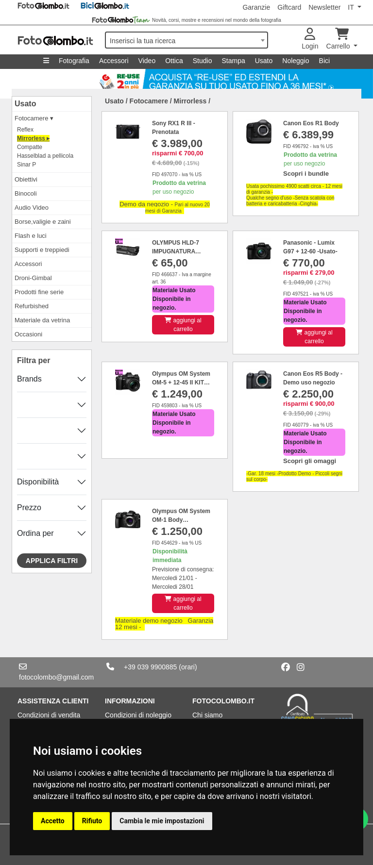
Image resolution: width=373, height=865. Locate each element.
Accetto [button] (53, 821)
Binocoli (26, 193)
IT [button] (352, 7)
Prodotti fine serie (39, 292)
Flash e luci (31, 235)
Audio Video (32, 207)
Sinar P (26, 164)
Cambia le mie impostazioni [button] (161, 821)
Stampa (233, 61)
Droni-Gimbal (33, 278)
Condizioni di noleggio (138, 715)
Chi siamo (207, 715)
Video (147, 61)
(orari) (188, 667)
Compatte (29, 147)
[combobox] (186, 40)
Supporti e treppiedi (42, 249)
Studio (202, 61)
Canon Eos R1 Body (311, 123)
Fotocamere (149, 101)
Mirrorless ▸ (33, 138)
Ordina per (35, 533)
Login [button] (310, 39)
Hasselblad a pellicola (45, 155)
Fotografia (74, 61)
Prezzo (29, 507)
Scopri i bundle (306, 173)
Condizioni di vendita (48, 715)
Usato (264, 61)
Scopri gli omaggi (309, 461)
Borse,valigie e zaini (43, 221)
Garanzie (256, 7)
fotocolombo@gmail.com (56, 677)
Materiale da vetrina (42, 320)
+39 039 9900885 (150, 667)
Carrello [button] (339, 39)
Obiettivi (26, 179)
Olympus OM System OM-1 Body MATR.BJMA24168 (181, 520)
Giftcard (289, 7)
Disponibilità (38, 482)
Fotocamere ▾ (34, 118)
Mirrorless (190, 101)
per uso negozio (179, 187)
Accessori (114, 61)
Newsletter (324, 7)
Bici (324, 61)
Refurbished (32, 306)
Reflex (25, 129)
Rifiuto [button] (92, 821)
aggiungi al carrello (183, 325)
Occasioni (28, 334)
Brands (29, 379)
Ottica (174, 61)
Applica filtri (52, 561)
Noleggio (295, 61)
